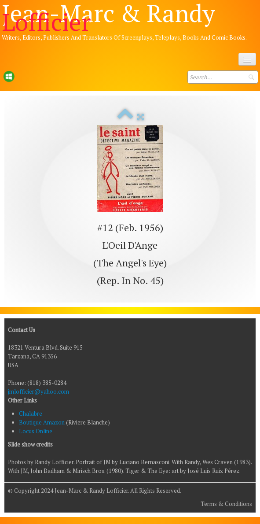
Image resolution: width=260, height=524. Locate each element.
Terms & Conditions (226, 504)
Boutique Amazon (42, 422)
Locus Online (35, 431)
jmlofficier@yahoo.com (38, 391)
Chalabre (30, 413)
